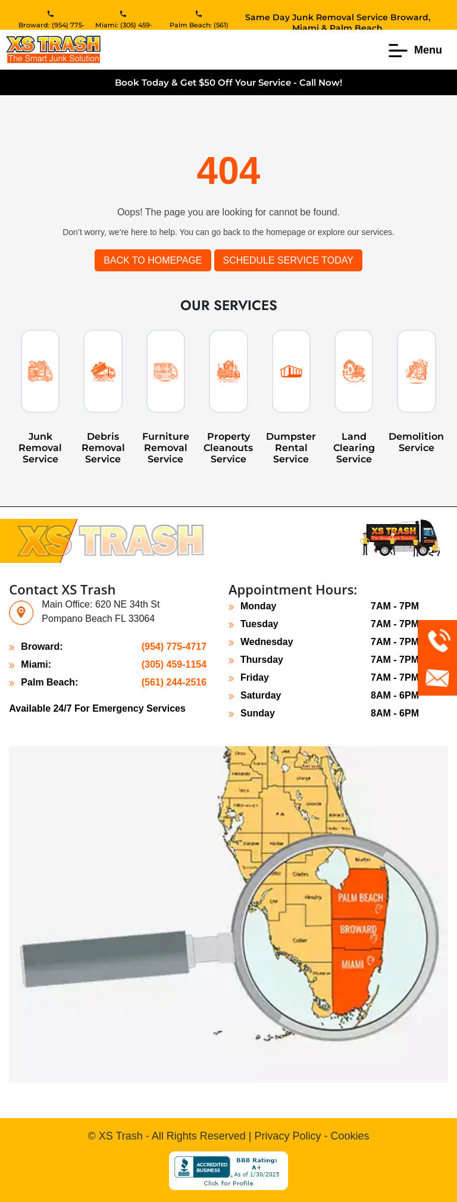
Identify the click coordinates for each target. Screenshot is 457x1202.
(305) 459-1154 (174, 664)
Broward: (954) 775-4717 (51, 29)
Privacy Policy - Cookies (311, 1136)
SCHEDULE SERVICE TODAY (288, 260)
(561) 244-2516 (174, 682)
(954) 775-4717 (174, 646)
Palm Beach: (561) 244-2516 (199, 29)
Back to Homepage (153, 260)
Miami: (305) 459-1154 (123, 29)
